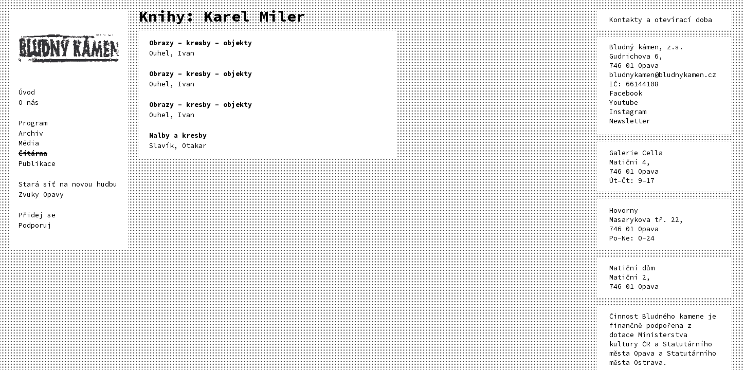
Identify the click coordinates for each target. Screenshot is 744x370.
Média (29, 143)
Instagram (627, 111)
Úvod (27, 92)
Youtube (623, 102)
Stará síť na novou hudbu (68, 184)
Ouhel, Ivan (200, 48)
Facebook (625, 93)
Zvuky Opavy (41, 194)
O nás (29, 102)
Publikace (37, 163)
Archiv (31, 133)
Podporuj (35, 225)
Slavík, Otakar (178, 140)
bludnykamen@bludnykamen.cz (662, 74)
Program (33, 123)
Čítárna (33, 153)
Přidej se (37, 215)
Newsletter (629, 121)
